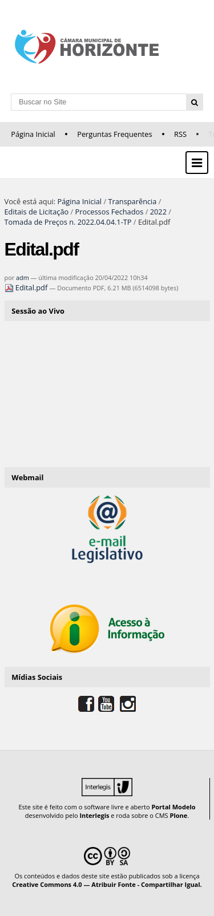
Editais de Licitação (37, 211)
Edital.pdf (27, 287)
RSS (180, 134)
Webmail (27, 477)
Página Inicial (33, 134)
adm (22, 277)
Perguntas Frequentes (114, 134)
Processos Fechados (109, 211)
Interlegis (94, 815)
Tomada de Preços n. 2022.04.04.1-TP (68, 222)
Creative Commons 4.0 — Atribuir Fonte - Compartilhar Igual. (107, 884)
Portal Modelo (173, 806)
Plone (178, 815)
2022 (158, 211)
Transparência (132, 201)
